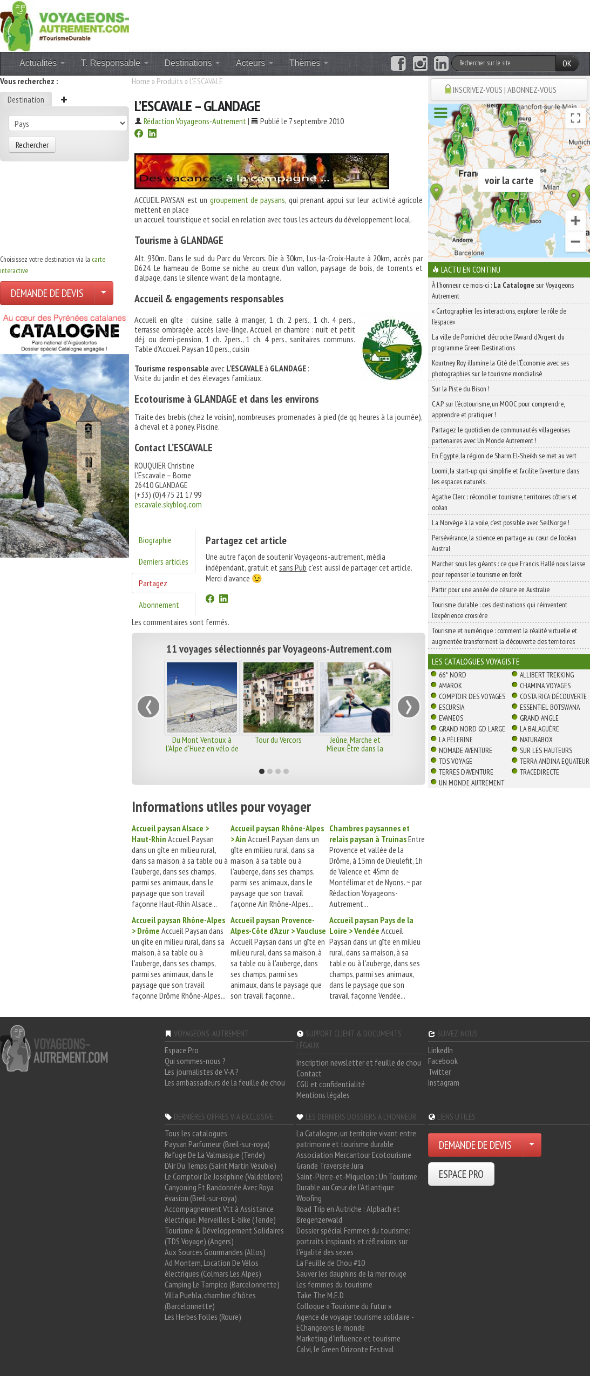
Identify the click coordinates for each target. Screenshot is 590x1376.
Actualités (42, 62)
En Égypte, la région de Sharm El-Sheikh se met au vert (504, 455)
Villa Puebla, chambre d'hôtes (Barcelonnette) (210, 1300)
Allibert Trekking (547, 675)
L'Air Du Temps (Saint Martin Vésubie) (220, 1165)
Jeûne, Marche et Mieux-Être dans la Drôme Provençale (355, 748)
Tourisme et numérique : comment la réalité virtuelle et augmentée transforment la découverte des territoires (504, 636)
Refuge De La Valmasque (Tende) (215, 1154)
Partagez (153, 583)
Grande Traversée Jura (329, 1165)
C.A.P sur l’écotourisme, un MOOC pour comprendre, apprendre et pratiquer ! (498, 409)
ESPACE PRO (461, 1174)
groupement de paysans (248, 199)
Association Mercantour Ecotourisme (353, 1154)
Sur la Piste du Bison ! (461, 389)
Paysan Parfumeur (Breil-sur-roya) (217, 1143)
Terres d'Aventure (466, 772)
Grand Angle (539, 718)
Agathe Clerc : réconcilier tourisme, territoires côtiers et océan (504, 502)
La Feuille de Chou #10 (330, 1262)
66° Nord (452, 675)
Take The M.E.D (320, 1295)
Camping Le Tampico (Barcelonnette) (222, 1284)
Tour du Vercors (278, 739)
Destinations (192, 62)
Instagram (443, 1082)
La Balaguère (539, 729)
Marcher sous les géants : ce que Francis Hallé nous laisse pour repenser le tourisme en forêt (508, 569)
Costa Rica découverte (553, 696)
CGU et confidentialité (330, 1084)
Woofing (309, 1197)
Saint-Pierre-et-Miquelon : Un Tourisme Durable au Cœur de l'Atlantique (356, 1181)
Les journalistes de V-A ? (202, 1071)
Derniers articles (163, 561)
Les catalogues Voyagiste (476, 661)
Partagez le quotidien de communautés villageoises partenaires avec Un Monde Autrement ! (501, 435)
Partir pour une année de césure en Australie (491, 589)
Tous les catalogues (196, 1133)
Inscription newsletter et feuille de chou (358, 1062)
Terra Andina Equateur (554, 761)
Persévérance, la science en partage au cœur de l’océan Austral (504, 543)
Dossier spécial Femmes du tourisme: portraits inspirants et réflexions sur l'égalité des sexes (353, 1241)
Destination (26, 99)
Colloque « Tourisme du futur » (343, 1305)
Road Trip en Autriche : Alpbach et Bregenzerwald (348, 1214)
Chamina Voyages (545, 685)
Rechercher (32, 144)
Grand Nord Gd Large (472, 729)
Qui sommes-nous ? (195, 1060)
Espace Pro (182, 1050)
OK (567, 63)
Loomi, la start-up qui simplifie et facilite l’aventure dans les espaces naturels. (505, 476)
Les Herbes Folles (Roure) (203, 1316)
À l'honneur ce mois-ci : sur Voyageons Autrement (503, 290)
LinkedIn (440, 1050)
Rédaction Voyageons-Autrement (195, 121)
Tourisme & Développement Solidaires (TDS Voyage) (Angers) (224, 1235)
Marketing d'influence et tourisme (348, 1338)
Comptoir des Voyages (472, 696)
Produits (170, 81)
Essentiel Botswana (550, 707)
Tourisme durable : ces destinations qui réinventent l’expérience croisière (499, 610)
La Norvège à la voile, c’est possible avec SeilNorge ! (500, 522)
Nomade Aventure (465, 750)
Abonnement (159, 604)
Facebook (443, 1060)
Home (141, 81)
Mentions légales (323, 1094)
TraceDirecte (539, 772)
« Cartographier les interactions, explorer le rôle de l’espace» (499, 316)
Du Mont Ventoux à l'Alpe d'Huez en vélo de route (202, 748)
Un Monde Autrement (471, 783)
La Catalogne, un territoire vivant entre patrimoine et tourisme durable (356, 1138)
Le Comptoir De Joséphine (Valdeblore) (224, 1176)
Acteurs (254, 62)
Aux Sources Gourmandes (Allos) (215, 1251)
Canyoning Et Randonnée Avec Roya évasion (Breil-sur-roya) (219, 1192)
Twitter (439, 1071)
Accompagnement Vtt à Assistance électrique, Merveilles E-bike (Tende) (220, 1214)
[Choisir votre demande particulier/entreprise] (103, 293)
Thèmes (308, 62)
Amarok (450, 685)
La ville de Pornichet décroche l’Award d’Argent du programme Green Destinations (498, 342)
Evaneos (451, 718)
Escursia (451, 707)
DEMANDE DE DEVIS (47, 293)
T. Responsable (114, 62)
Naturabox (536, 739)
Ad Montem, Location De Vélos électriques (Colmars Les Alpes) (213, 1268)
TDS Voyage (455, 761)
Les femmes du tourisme (334, 1284)
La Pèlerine (456, 739)
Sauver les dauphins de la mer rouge (351, 1273)
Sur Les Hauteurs (546, 750)
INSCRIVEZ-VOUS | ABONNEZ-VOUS (505, 89)
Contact (309, 1073)
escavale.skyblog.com (168, 504)
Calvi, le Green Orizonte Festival (345, 1349)
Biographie (155, 539)
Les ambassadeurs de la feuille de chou (225, 1082)
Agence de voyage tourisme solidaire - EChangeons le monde (354, 1322)
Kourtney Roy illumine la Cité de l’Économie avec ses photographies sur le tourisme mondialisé (500, 368)
